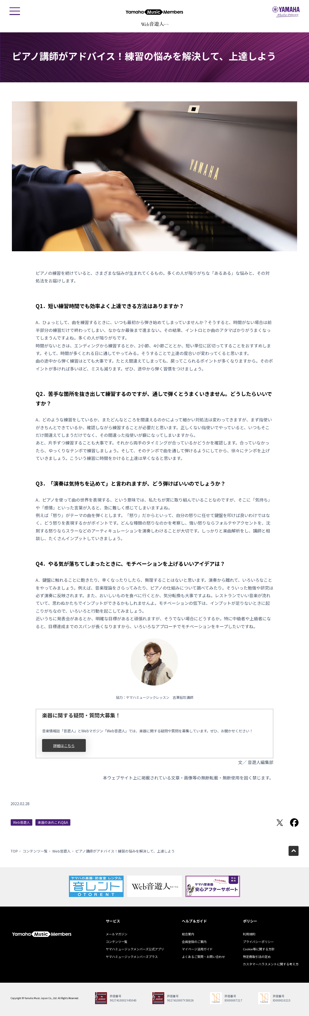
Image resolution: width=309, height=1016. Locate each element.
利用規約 (249, 934)
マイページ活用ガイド (197, 949)
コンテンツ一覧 (35, 850)
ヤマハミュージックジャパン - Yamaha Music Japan (286, 11)
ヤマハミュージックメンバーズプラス (132, 956)
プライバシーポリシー (258, 941)
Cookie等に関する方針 (259, 949)
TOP (14, 850)
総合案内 (188, 934)
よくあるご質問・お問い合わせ (203, 956)
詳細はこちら (64, 745)
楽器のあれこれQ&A (53, 822)
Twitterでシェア (279, 822)
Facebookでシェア (294, 822)
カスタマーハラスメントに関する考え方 (271, 964)
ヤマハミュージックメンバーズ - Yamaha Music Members (154, 12)
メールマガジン (116, 934)
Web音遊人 (21, 822)
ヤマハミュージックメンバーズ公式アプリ (135, 949)
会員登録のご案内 (194, 941)
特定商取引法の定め (257, 956)
